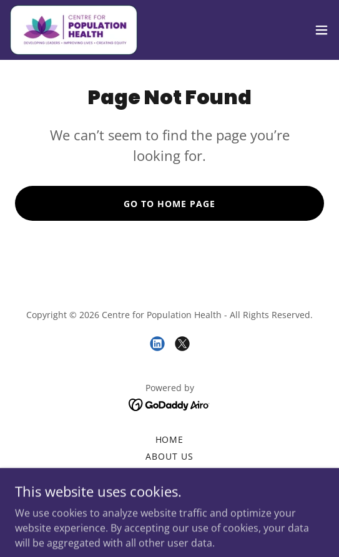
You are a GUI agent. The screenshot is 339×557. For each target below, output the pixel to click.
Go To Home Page (169, 204)
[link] (74, 30)
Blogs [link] (169, 473)
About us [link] (169, 456)
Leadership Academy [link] (169, 490)
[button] (321, 29)
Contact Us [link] (169, 507)
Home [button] (169, 439)
